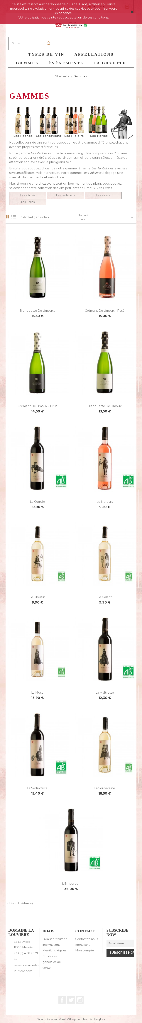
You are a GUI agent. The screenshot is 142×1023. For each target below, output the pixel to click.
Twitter (71, 987)
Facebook (62, 987)
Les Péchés (27, 182)
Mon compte (84, 937)
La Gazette (109, 50)
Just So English (93, 1006)
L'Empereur (71, 870)
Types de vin (46, 41)
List (14, 204)
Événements (65, 50)
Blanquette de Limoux (105, 393)
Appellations (94, 41)
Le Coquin (37, 489)
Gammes (27, 50)
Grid (7, 204)
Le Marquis (105, 489)
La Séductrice (37, 775)
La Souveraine (104, 775)
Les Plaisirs (90, 160)
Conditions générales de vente (52, 948)
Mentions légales (54, 937)
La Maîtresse (105, 679)
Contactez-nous (86, 926)
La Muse (37, 679)
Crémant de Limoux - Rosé (104, 297)
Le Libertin (37, 584)
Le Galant (105, 584)
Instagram (80, 987)
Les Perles (28, 189)
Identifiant (82, 931)
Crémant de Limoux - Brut (37, 393)
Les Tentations (65, 182)
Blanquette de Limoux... (37, 297)
